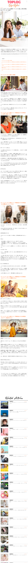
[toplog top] (14, 2)
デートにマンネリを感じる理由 (7, 60)
